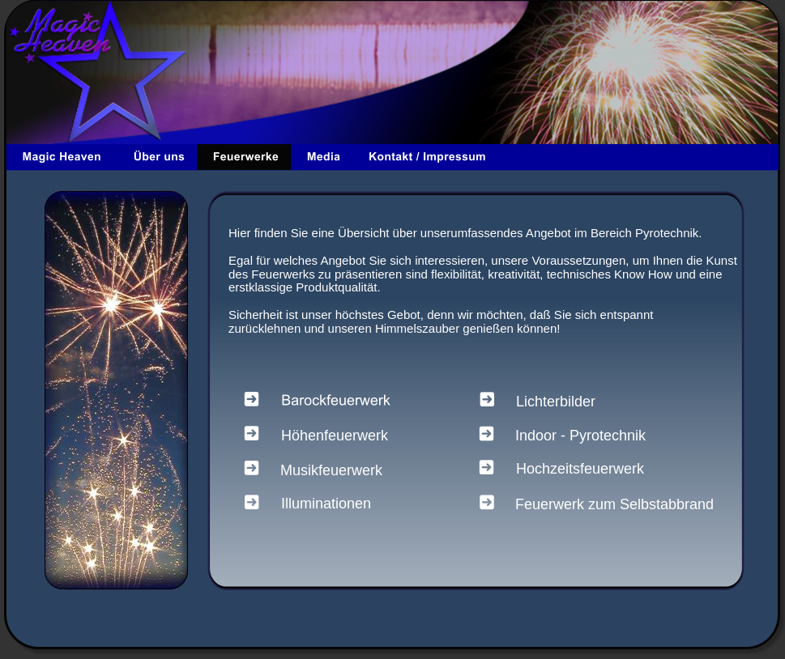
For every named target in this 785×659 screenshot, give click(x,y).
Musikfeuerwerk (331, 470)
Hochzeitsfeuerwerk (580, 469)
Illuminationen (326, 503)
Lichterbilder (555, 401)
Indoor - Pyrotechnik (580, 435)
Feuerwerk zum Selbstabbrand (614, 504)
